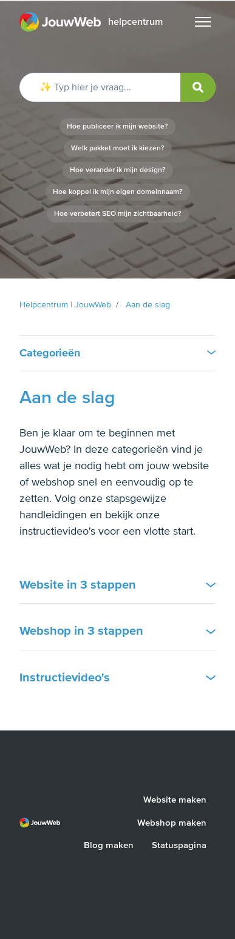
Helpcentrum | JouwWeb (65, 304)
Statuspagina (179, 845)
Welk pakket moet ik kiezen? (118, 148)
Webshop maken (171, 822)
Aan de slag (148, 304)
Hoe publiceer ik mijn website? (117, 126)
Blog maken (109, 845)
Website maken (174, 799)
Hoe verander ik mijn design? (118, 170)
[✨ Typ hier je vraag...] (117, 87)
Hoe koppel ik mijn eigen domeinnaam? (118, 191)
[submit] (198, 87)
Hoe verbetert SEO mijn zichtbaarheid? (118, 213)
